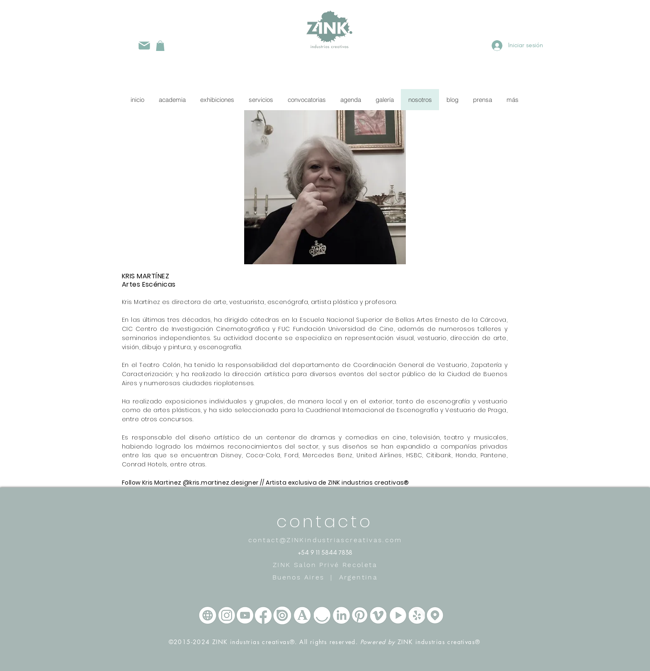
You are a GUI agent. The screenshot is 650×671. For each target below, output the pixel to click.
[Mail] (144, 45)
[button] (160, 46)
